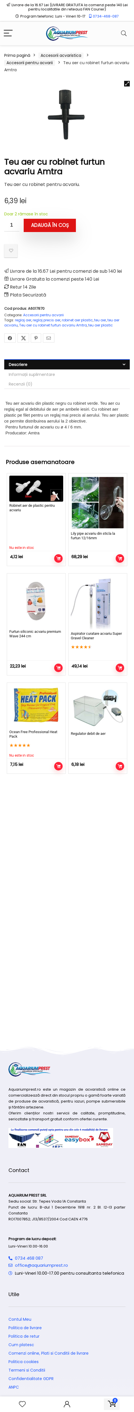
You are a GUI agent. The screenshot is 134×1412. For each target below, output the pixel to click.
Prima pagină (17, 55)
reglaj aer (23, 320)
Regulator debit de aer (88, 733)
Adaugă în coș (50, 225)
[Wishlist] (22, 1404)
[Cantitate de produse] (11, 225)
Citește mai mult (58, 558)
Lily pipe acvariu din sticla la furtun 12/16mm (93, 535)
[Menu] (8, 33)
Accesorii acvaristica (61, 55)
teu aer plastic (100, 325)
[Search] (124, 33)
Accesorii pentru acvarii (29, 63)
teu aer (100, 320)
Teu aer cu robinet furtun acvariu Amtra (53, 325)
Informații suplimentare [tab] (32, 374)
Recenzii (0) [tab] (20, 384)
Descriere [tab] (18, 364)
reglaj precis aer (46, 320)
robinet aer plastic (77, 320)
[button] (127, 83)
